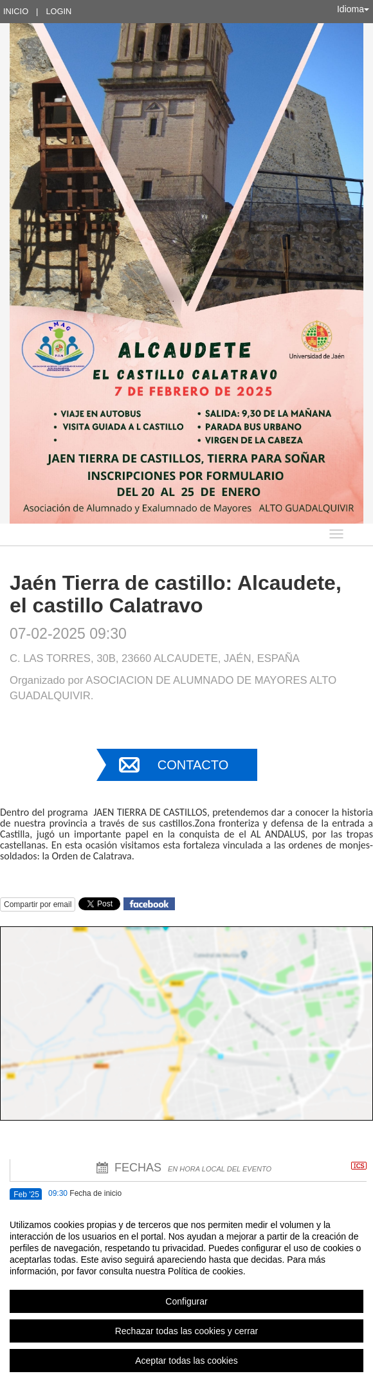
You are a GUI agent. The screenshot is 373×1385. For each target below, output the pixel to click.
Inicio (15, 11)
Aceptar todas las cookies (186, 1360)
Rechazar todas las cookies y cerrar (187, 1331)
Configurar (186, 1301)
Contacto (193, 765)
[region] (186, 1292)
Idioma (353, 9)
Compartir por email (37, 904)
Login (58, 11)
